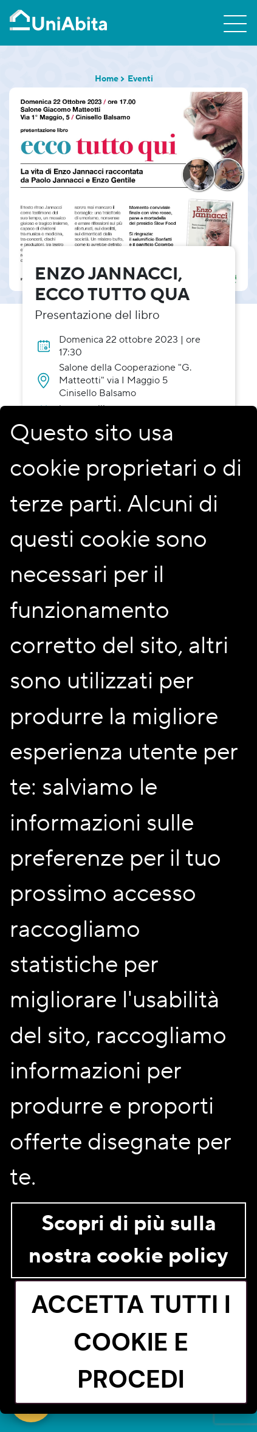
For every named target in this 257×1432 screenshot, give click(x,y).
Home (106, 79)
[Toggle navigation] (235, 23)
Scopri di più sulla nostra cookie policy (128, 1240)
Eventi (140, 79)
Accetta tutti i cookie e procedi (131, 1341)
